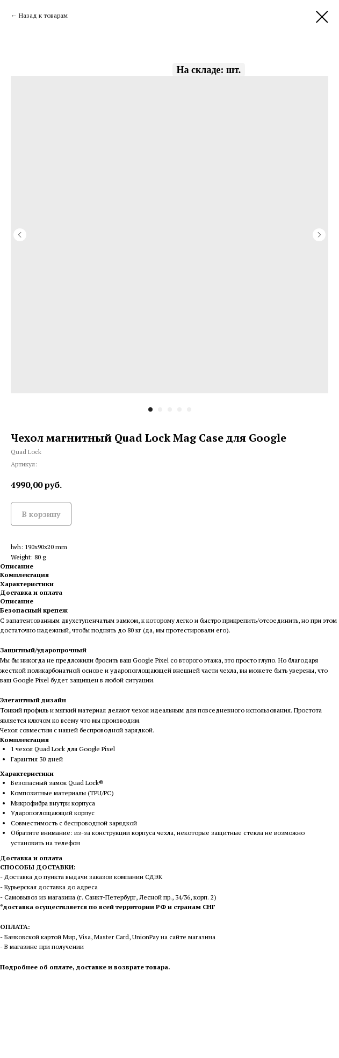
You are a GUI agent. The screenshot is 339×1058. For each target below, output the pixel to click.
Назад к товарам (43, 15)
